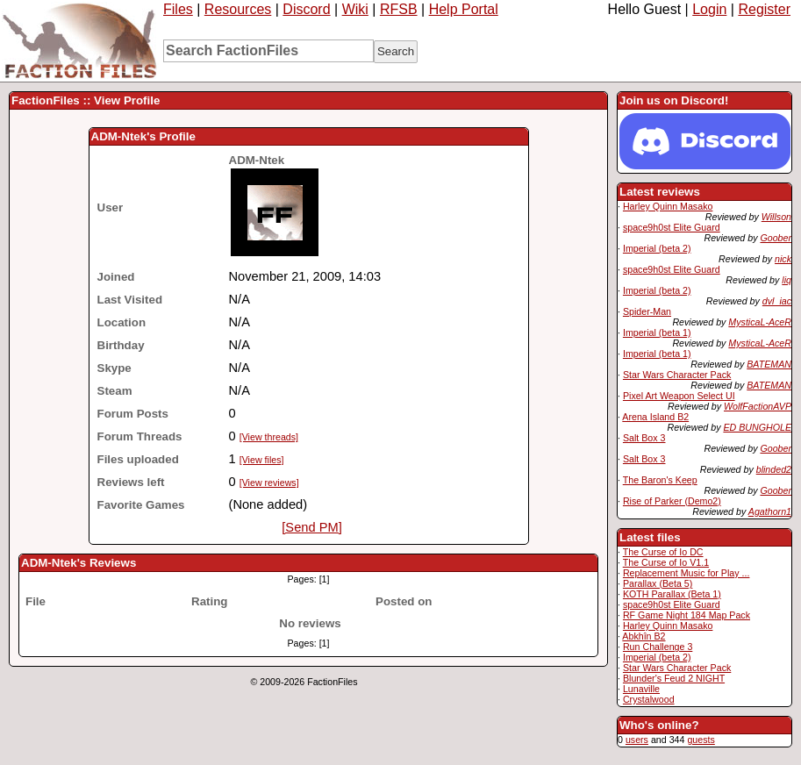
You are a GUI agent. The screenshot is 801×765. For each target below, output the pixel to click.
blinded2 (773, 469)
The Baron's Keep (660, 480)
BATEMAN (769, 364)
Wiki (355, 9)
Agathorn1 (769, 511)
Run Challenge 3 (657, 646)
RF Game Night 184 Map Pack (686, 615)
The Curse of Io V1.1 (666, 562)
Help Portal (463, 9)
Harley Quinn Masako (667, 206)
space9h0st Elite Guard (671, 227)
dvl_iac (776, 301)
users (637, 739)
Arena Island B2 (655, 416)
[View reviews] (269, 482)
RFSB (399, 9)
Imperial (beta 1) (657, 332)
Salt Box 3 (644, 438)
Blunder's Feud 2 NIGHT (674, 678)
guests (700, 739)
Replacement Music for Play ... (686, 573)
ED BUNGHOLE (757, 427)
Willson (776, 216)
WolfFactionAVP (757, 406)
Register (764, 9)
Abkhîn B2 (643, 636)
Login (709, 9)
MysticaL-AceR (759, 322)
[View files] (262, 459)
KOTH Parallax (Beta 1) (672, 594)
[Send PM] (311, 527)
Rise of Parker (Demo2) (672, 501)
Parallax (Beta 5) (657, 583)
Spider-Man (647, 311)
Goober (775, 237)
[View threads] (269, 437)
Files (178, 9)
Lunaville (641, 688)
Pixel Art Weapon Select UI (679, 395)
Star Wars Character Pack (677, 374)
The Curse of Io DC (663, 552)
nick (783, 259)
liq (786, 280)
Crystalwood (649, 699)
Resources (237, 9)
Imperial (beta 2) (657, 248)
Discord (306, 9)
